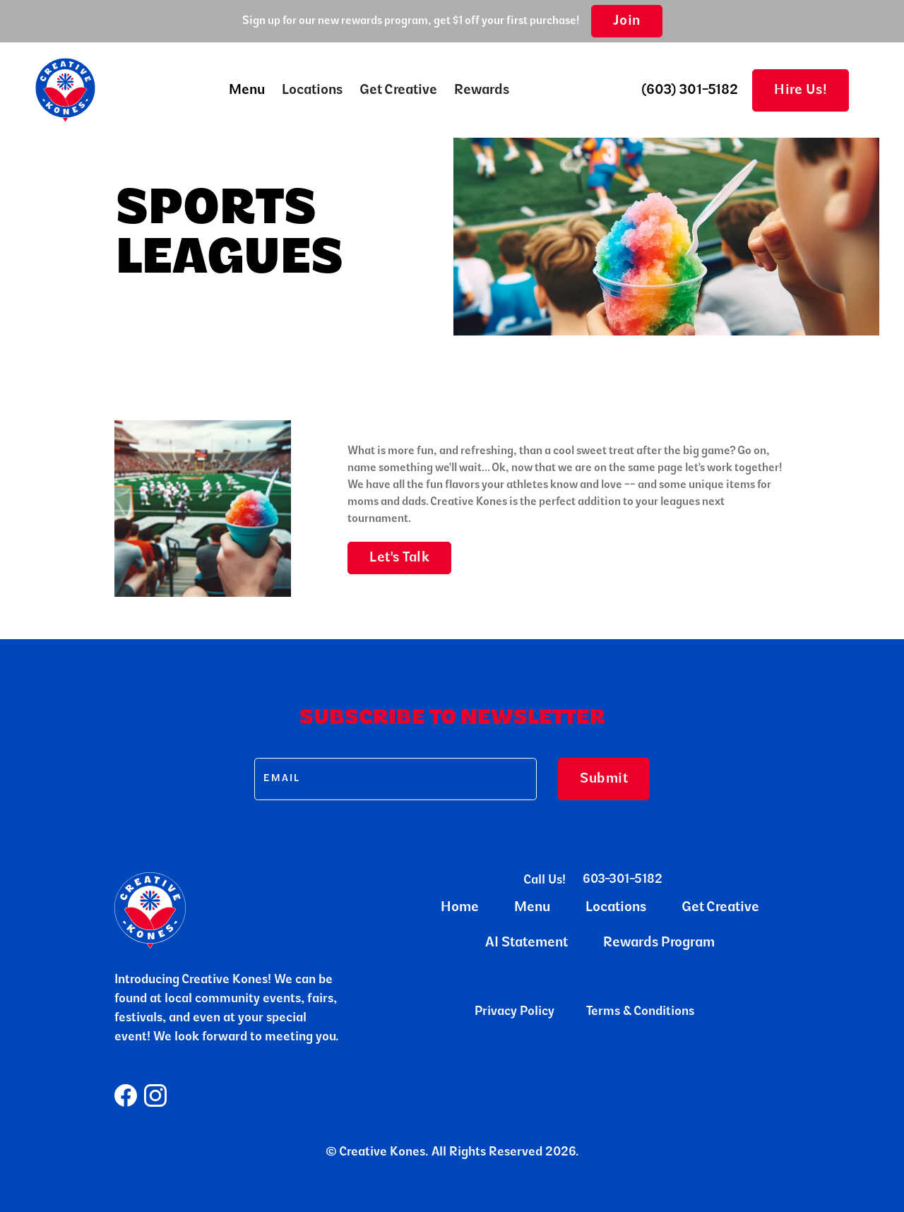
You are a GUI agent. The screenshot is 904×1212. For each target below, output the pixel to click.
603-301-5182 (622, 880)
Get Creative (398, 90)
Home (460, 908)
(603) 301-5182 (690, 90)
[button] (246, 90)
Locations (312, 90)
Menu (532, 908)
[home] (65, 90)
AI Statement (526, 943)
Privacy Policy (514, 1012)
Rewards (481, 90)
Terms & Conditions (640, 1012)
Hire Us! (800, 90)
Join (627, 21)
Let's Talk (399, 558)
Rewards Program (659, 943)
